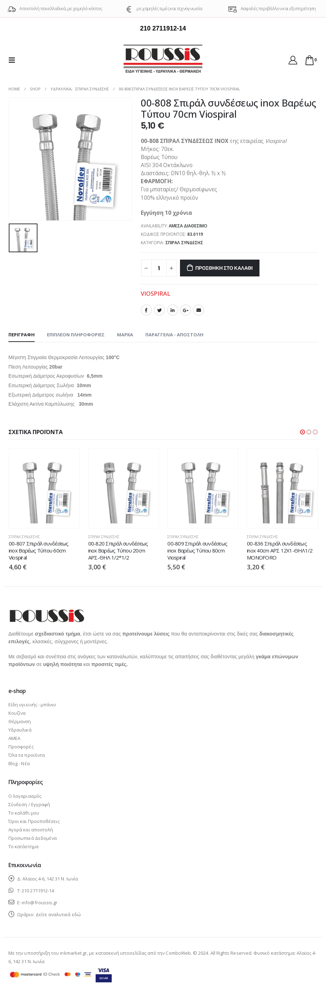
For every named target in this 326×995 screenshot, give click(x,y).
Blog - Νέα (19, 763)
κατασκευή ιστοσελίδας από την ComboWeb (143, 953)
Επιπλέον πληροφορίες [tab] (76, 334)
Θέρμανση (19, 721)
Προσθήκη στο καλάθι (224, 268)
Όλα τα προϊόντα (26, 755)
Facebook (146, 310)
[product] (44, 488)
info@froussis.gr (39, 902)
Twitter (159, 310)
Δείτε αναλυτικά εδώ (58, 914)
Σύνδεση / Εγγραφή (29, 804)
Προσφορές (21, 746)
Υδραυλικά (20, 730)
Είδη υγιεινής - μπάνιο (32, 704)
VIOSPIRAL (155, 293)
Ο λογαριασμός (24, 796)
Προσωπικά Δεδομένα (32, 838)
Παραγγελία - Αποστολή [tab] (174, 334)
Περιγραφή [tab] (21, 334)
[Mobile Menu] (14, 60)
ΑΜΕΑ (14, 738)
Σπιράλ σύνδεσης (184, 243)
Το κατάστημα (23, 846)
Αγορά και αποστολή (30, 829)
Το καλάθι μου (23, 813)
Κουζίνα (17, 713)
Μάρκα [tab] (125, 334)
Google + (185, 310)
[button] (302, 432)
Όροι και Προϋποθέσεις (34, 821)
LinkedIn (172, 310)
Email (198, 310)
